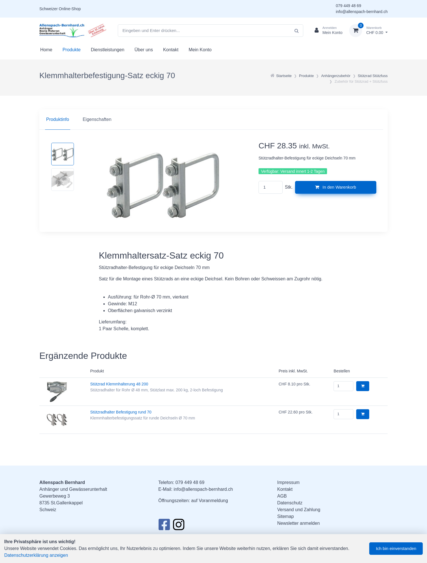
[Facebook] (164, 526)
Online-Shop (70, 9)
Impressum (288, 482)
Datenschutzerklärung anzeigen (36, 555)
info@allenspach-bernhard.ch (362, 11)
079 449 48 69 (348, 5)
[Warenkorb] (368, 30)
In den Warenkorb (335, 187)
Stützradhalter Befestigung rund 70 (120, 412)
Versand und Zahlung (298, 509)
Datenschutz (289, 502)
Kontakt (170, 49)
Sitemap (285, 516)
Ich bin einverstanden (396, 548)
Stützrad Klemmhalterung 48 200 (119, 384)
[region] (213, 119)
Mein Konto (200, 49)
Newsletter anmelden (298, 523)
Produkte (72, 49)
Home (46, 49)
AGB (282, 496)
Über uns (143, 49)
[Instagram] (178, 526)
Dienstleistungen (107, 49)
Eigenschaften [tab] (97, 119)
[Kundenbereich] (326, 30)
